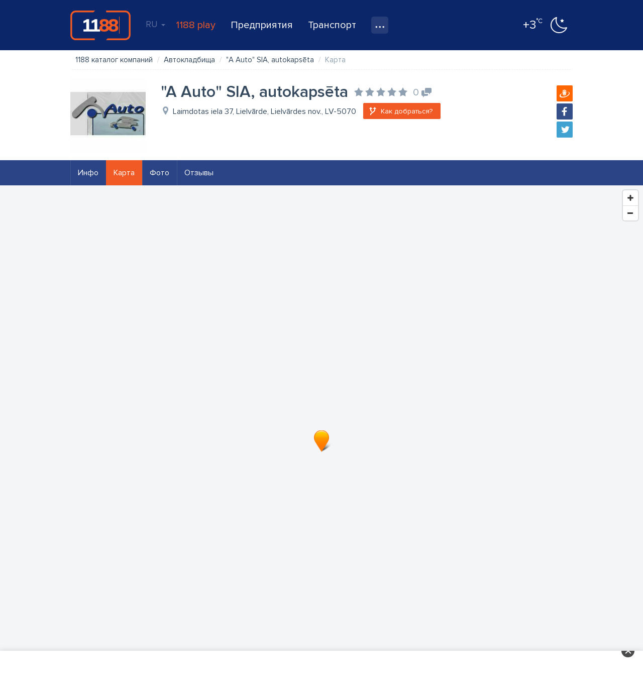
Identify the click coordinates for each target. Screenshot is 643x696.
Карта (124, 173)
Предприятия (262, 25)
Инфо (88, 173)
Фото (159, 173)
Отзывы (198, 173)
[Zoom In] (630, 197)
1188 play (196, 25)
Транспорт (332, 25)
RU (155, 24)
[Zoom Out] (630, 212)
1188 (100, 25)
